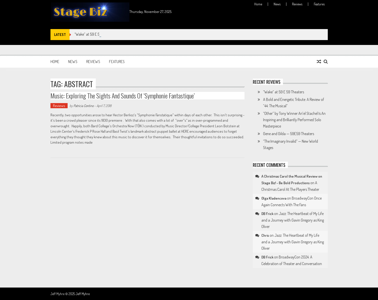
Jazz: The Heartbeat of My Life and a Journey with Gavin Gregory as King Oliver (292, 220)
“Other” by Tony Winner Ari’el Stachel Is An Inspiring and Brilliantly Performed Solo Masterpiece (294, 120)
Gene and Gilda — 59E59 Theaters (288, 133)
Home (258, 4)
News (277, 4)
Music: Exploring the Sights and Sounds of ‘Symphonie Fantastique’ (122, 95)
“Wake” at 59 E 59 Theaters (94, 34)
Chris (265, 235)
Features (319, 4)
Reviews (297, 4)
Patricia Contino (83, 106)
